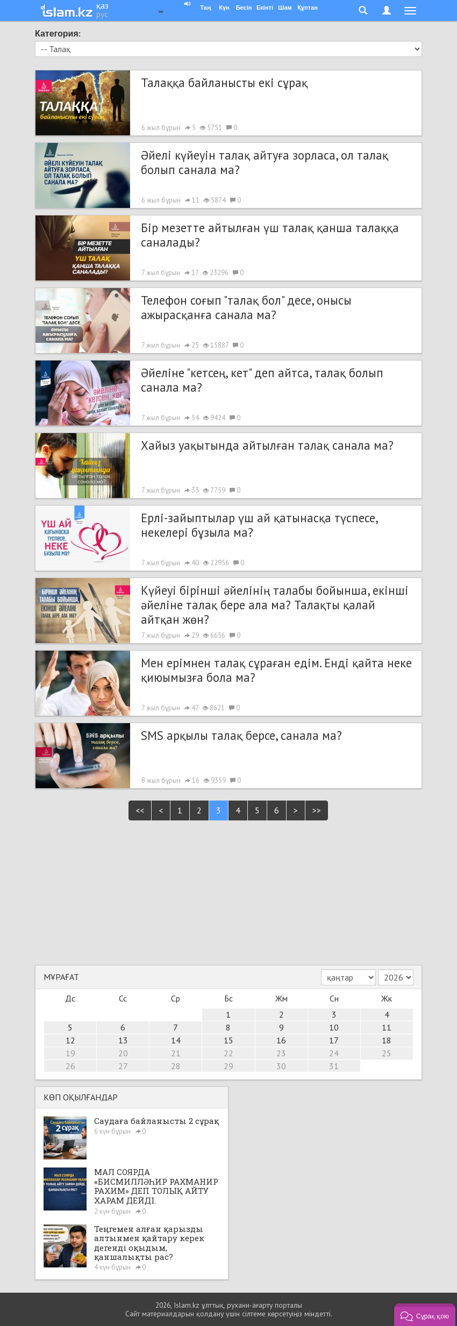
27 (123, 1066)
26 (70, 1066)
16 (281, 1040)
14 (176, 1040)
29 (228, 1066)
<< (139, 810)
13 (123, 1040)
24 (334, 1053)
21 (176, 1053)
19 (70, 1053)
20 (123, 1053)
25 (386, 1053)
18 (386, 1040)
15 (228, 1040)
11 (386, 1027)
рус (102, 14)
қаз (102, 5)
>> (316, 810)
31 (334, 1066)
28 (176, 1066)
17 (334, 1040)
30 (281, 1066)
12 (70, 1040)
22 (228, 1053)
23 (281, 1053)
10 (334, 1027)
